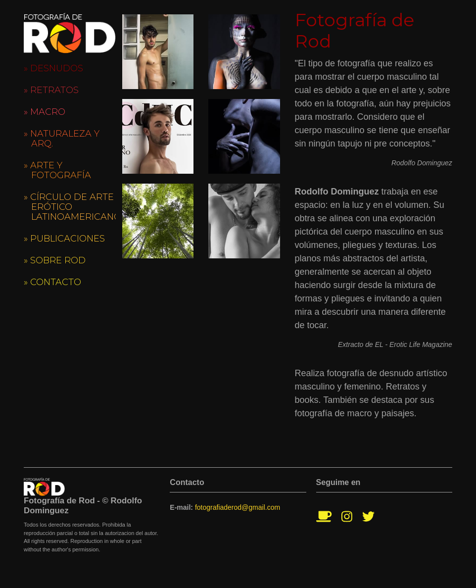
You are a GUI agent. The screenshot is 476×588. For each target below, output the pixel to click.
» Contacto (52, 282)
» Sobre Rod (55, 260)
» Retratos (51, 90)
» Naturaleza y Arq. (61, 138)
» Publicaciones (64, 239)
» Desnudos (53, 68)
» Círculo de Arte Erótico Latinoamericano (70, 207)
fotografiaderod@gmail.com (237, 507)
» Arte (57, 170)
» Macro (44, 112)
